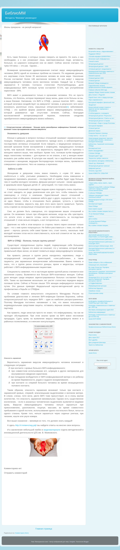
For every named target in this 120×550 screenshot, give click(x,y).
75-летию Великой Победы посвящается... (97, 222)
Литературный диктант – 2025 (98, 66)
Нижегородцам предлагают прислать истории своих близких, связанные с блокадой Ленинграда (101, 140)
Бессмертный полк (95, 148)
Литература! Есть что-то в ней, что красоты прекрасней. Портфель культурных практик (100, 279)
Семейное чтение (94, 291)
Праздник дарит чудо (95, 156)
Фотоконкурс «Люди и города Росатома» (102, 123)
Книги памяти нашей (95, 209)
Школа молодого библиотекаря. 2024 (101, 246)
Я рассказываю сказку (96, 293)
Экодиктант (92, 105)
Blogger (86, 542)
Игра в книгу (93, 335)
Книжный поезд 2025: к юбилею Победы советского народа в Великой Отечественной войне (102, 188)
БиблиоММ (15, 13)
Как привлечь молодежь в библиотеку (101, 161)
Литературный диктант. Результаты (100, 116)
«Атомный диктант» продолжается (100, 69)
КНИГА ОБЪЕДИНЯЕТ (96, 151)
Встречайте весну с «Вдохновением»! (101, 51)
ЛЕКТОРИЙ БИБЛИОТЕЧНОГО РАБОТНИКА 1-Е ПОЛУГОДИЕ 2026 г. (101, 236)
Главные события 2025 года (98, 90)
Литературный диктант (96, 64)
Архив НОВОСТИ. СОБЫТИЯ (98, 173)
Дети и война (93, 219)
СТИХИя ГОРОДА (94, 153)
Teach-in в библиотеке (96, 345)
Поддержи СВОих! (95, 54)
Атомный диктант (94, 80)
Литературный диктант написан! (99, 166)
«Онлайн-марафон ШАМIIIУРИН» (100, 56)
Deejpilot (72, 542)
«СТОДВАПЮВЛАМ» (95, 283)
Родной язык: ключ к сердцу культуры (101, 97)
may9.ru (91, 216)
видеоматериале (52, 430)
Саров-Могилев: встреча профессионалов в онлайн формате (100, 86)
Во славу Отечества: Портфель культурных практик (99, 268)
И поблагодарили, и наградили (99, 113)
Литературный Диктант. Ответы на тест (101, 118)
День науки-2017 (94, 337)
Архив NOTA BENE (95, 319)
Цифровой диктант (95, 168)
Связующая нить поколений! (98, 265)
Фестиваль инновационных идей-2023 (101, 310)
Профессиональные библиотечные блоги (102, 327)
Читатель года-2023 (95, 171)
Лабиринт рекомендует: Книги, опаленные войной (99, 196)
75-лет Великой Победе (96, 214)
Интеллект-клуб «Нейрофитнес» (99, 59)
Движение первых (94, 131)
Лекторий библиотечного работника (100, 239)
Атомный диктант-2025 (96, 78)
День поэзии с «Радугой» (97, 95)
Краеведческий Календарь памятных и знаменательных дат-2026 (101, 72)
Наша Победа (93, 206)
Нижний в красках (94, 76)
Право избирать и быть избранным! (100, 262)
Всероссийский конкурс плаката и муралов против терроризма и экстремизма (100, 109)
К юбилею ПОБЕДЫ (95, 193)
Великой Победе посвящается (98, 83)
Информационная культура (97, 286)
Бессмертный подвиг (95, 204)
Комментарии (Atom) (22, 533)
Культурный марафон (96, 126)
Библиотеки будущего (96, 288)
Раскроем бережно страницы (98, 133)
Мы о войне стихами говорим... (99, 225)
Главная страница (43, 529)
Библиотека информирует (97, 312)
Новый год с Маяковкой (96, 163)
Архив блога (93, 353)
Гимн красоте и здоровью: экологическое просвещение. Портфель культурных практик (102, 273)
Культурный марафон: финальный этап (101, 102)
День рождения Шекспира (97, 342)
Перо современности (95, 100)
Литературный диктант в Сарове (99, 121)
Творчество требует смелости (98, 158)
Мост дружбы (93, 340)
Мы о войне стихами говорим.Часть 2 (101, 211)
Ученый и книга (94, 61)
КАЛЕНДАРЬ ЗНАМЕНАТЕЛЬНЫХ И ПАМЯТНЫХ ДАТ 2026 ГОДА (100, 302)
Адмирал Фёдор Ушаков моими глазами (102, 92)
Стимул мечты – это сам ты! (98, 136)
